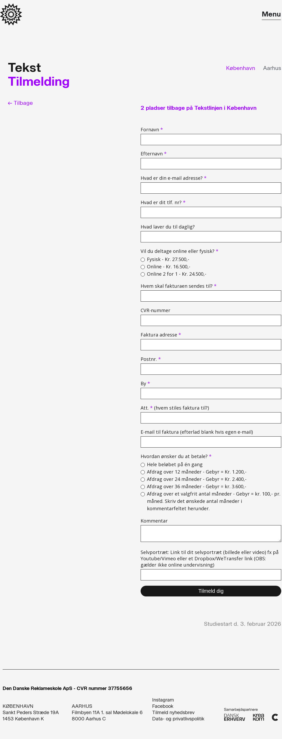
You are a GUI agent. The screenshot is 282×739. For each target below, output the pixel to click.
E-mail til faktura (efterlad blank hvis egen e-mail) (197, 432)
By (145, 383)
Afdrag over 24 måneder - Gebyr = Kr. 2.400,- (197, 479)
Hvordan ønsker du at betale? (176, 456)
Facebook (162, 706)
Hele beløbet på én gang (175, 464)
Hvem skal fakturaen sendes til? (179, 286)
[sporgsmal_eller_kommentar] (211, 533)
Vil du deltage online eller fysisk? (179, 251)
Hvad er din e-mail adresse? (174, 178)
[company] (211, 296)
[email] (211, 188)
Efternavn (154, 153)
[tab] (238, 68)
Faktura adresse (161, 335)
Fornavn (152, 129)
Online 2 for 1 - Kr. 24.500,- (176, 274)
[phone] (211, 212)
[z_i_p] (211, 369)
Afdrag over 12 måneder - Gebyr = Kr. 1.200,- (197, 472)
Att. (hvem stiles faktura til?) (175, 408)
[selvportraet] (211, 574)
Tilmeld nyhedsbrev (173, 712)
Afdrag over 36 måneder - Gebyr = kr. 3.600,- (196, 486)
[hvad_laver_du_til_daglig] (211, 236)
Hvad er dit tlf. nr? (163, 202)
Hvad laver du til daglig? (168, 227)
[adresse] (211, 344)
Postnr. (151, 359)
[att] (211, 417)
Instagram (163, 700)
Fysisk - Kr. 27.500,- (168, 259)
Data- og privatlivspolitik (178, 719)
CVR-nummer (155, 310)
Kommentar (154, 521)
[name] (211, 139)
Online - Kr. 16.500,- (168, 266)
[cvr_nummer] (211, 320)
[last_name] (211, 163)
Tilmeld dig (211, 591)
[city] (211, 393)
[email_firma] (211, 442)
